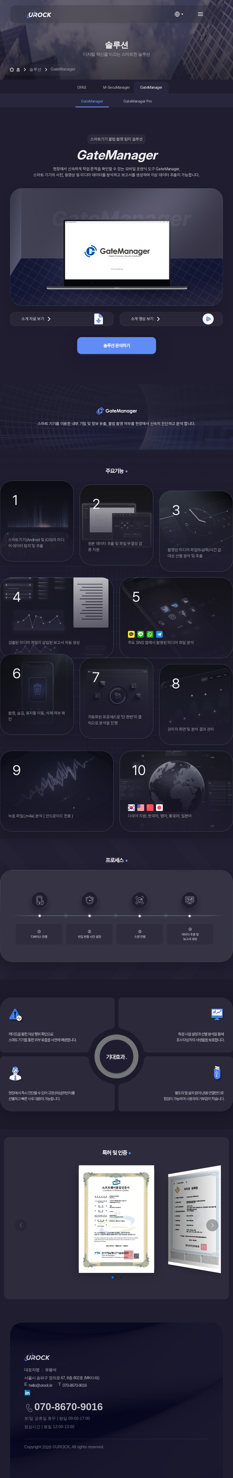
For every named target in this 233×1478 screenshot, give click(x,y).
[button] (212, 1225)
